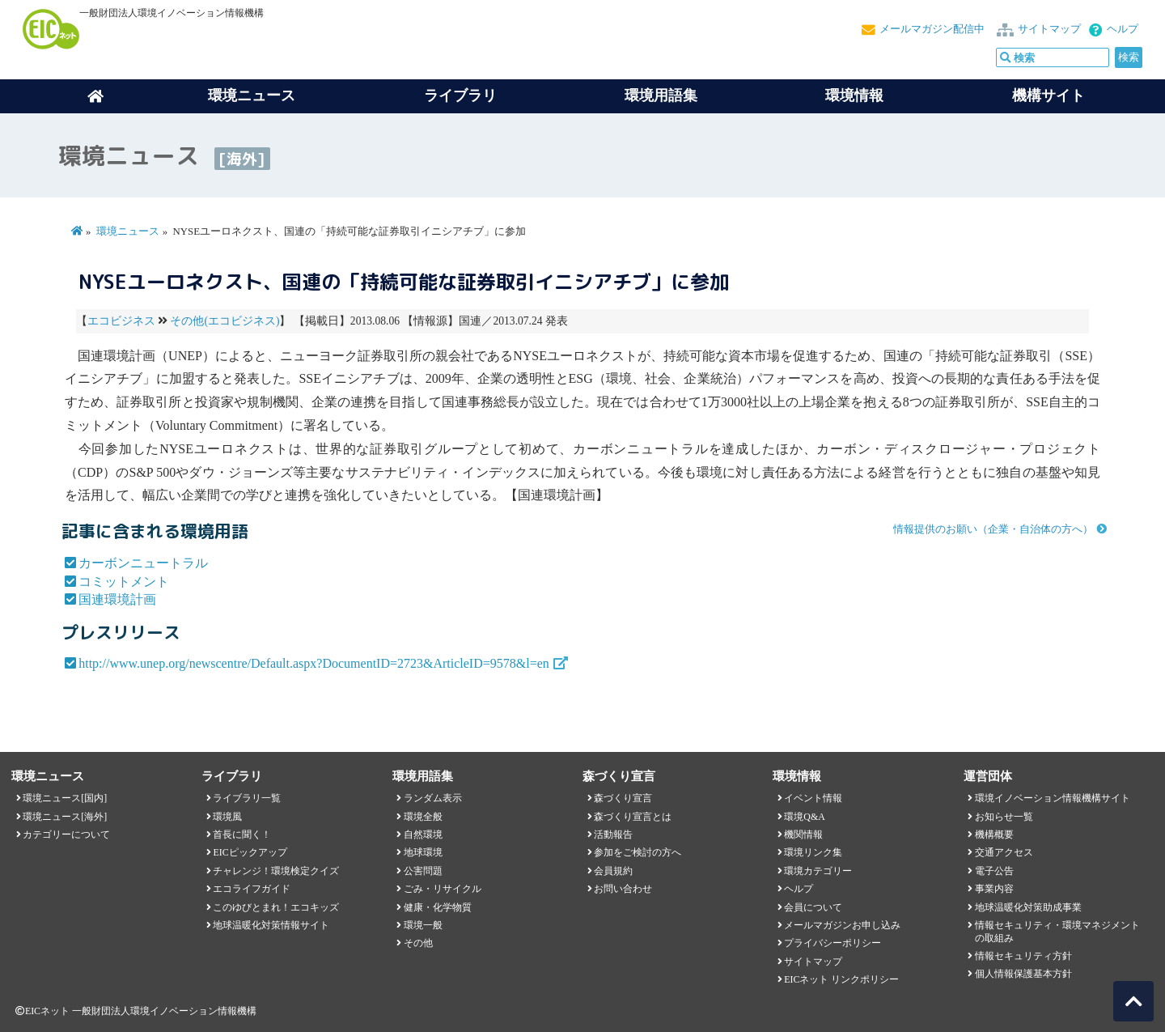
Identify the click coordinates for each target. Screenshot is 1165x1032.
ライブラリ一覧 (247, 798)
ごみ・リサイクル (442, 888)
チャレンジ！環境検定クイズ (276, 871)
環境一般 (423, 925)
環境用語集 (661, 95)
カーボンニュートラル (143, 563)
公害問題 (423, 871)
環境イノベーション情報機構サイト (1052, 798)
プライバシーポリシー (832, 943)
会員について (813, 907)
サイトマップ (1049, 29)
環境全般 (423, 816)
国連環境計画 (117, 599)
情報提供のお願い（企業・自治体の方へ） (993, 529)
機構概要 (994, 834)
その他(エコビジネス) (224, 321)
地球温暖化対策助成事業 (1028, 907)
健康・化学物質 (438, 907)
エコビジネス (121, 321)
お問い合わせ (623, 888)
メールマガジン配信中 (932, 29)
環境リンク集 (813, 852)
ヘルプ (1122, 29)
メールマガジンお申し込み (842, 925)
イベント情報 (813, 798)
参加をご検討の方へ (637, 852)
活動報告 (613, 834)
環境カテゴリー (818, 871)
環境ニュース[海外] (65, 816)
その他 (418, 943)
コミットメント (123, 581)
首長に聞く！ (242, 834)
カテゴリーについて (66, 834)
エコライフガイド (251, 888)
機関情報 (803, 834)
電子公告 (994, 871)
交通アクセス (1004, 852)
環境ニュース (127, 231)
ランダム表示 (433, 798)
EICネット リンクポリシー (841, 979)
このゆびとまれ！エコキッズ (276, 907)
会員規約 (613, 871)
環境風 (227, 816)
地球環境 (423, 852)
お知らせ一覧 (1004, 816)
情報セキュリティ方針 (1023, 956)
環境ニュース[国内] (65, 798)
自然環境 (423, 834)
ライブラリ (460, 95)
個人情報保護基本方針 (1023, 973)
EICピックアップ (249, 852)
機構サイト (1048, 95)
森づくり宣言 (623, 798)
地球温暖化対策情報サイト (271, 925)
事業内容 (994, 888)
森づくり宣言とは (632, 816)
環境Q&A (804, 816)
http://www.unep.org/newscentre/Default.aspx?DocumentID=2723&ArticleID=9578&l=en (313, 663)
